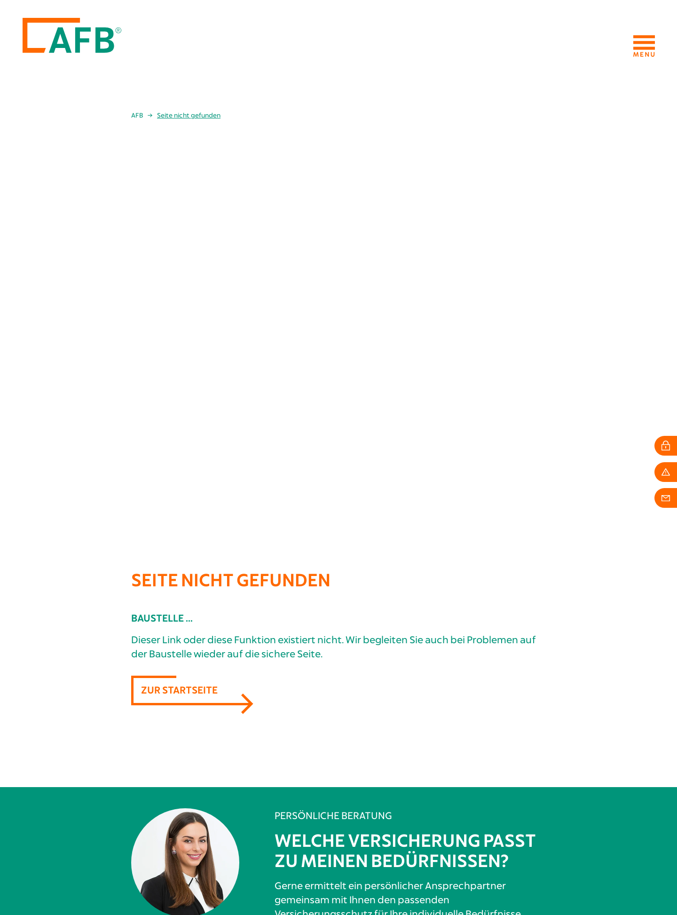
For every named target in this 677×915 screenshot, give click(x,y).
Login (288, 828)
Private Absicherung (310, 793)
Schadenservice (304, 819)
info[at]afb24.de (53, 882)
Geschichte (502, 785)
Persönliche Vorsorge (314, 802)
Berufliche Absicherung (316, 785)
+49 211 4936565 (48, 873)
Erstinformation (628, 873)
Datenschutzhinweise (621, 882)
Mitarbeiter (502, 793)
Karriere (497, 802)
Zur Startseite (179, 275)
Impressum (638, 865)
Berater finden (410, 531)
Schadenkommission (516, 810)
